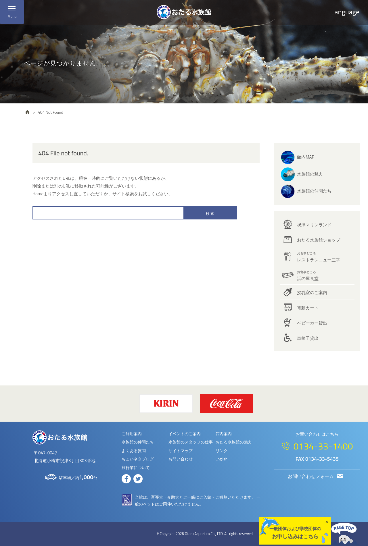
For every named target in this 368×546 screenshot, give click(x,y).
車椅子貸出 (308, 338)
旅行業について (136, 467)
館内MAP (305, 157)
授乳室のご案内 (312, 292)
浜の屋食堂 (308, 276)
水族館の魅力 (310, 174)
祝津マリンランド (314, 224)
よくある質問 (134, 451)
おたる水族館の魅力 (234, 442)
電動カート (308, 307)
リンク (222, 451)
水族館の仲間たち (314, 191)
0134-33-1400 (323, 446)
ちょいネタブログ (138, 459)
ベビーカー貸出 (312, 323)
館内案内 (224, 434)
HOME (27, 112)
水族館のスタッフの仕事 (190, 442)
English (221, 459)
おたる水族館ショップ (318, 240)
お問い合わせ (180, 459)
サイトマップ (180, 451)
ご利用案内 (132, 434)
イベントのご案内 (184, 434)
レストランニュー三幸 (318, 257)
